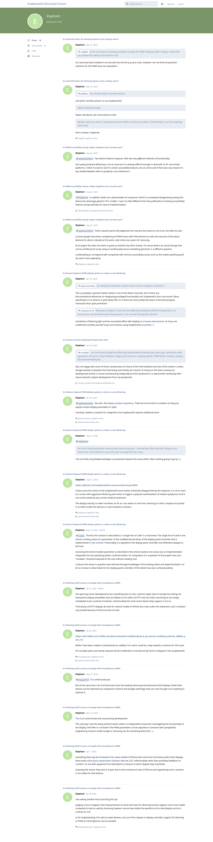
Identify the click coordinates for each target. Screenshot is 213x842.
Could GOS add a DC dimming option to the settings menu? (92, 39)
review (86, 805)
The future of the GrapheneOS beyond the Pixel (86, 339)
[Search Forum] (141, 3)
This (77, 718)
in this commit (96, 542)
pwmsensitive (86, 158)
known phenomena (154, 321)
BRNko (84, 93)
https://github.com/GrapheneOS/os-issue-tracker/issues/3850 (106, 485)
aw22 (81, 535)
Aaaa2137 (84, 679)
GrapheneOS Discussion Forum (46, 3)
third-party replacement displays (103, 760)
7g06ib (84, 51)
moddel (85, 352)
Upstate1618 (87, 310)
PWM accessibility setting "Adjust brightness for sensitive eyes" (94, 147)
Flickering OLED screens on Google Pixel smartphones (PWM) (92, 583)
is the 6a (166, 601)
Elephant (83, 197)
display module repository (120, 403)
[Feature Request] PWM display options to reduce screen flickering (95, 273)
